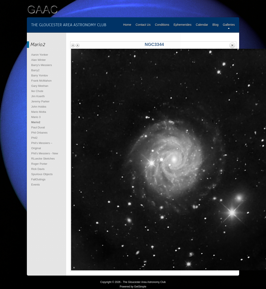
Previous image (73, 45)
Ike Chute (37, 91)
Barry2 (35, 70)
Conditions (162, 24)
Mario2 (35, 122)
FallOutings (38, 179)
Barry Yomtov (39, 75)
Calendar (202, 24)
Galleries (229, 24)
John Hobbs (38, 106)
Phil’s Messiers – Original (41, 145)
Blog (215, 24)
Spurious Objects (42, 174)
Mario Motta (38, 111)
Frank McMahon (41, 80)
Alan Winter (38, 59)
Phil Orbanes (39, 132)
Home (127, 24)
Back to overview (232, 45)
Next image (77, 45)
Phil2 (34, 137)
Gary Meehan (39, 85)
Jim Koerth (38, 96)
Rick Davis (37, 169)
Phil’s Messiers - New (44, 153)
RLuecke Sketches (43, 158)
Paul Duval (38, 127)
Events (35, 184)
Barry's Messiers (41, 65)
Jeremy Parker (40, 101)
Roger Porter (39, 163)
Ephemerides (182, 24)
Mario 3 (36, 117)
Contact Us (143, 24)
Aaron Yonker (39, 54)
